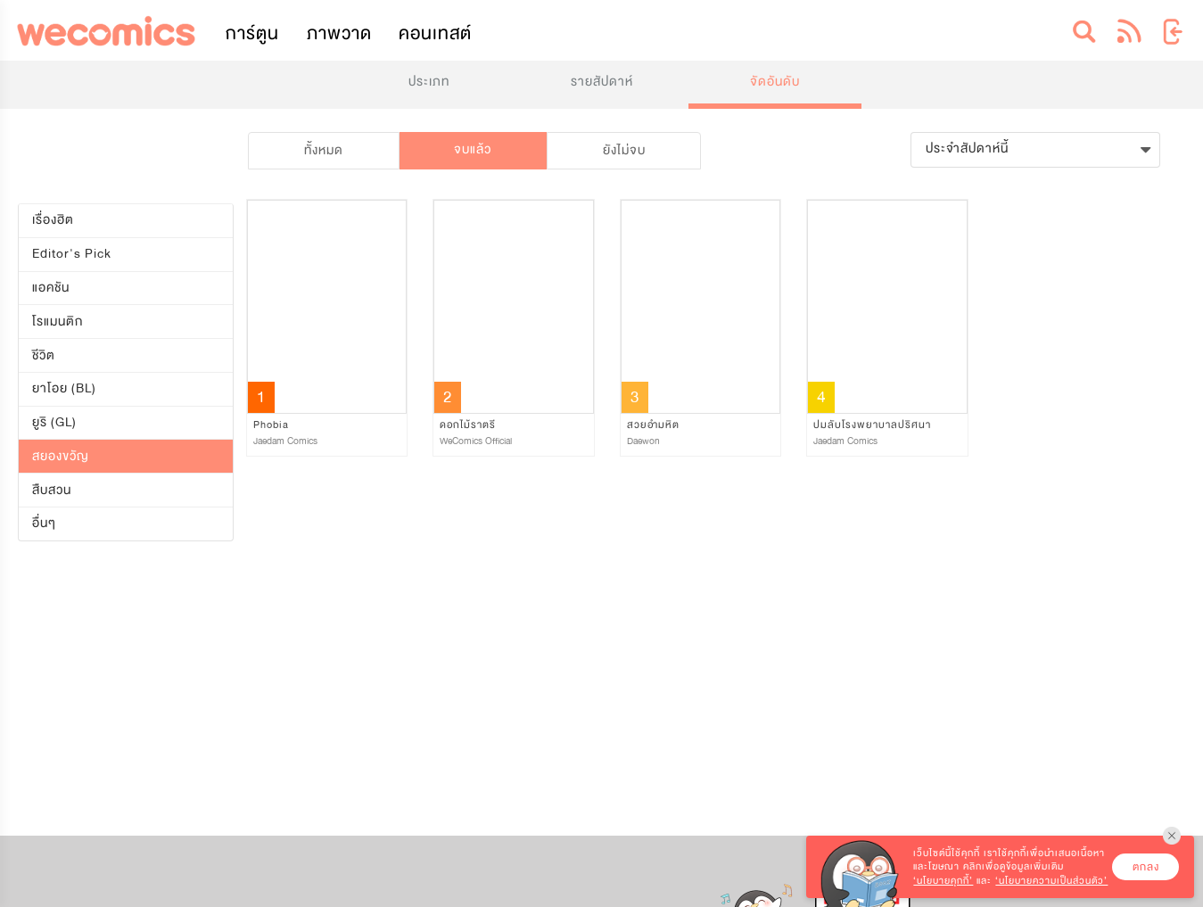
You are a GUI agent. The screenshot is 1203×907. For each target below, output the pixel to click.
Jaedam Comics (285, 441)
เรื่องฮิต (53, 220)
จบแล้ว (472, 149)
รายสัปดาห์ (602, 81)
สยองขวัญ (60, 456)
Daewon (643, 441)
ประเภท (428, 81)
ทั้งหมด (323, 150)
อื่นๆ (44, 523)
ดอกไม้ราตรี (468, 424)
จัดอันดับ (775, 81)
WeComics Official (476, 441)
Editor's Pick (71, 254)
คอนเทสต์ (435, 33)
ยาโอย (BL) (64, 388)
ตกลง (1146, 867)
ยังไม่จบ (624, 150)
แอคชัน (51, 287)
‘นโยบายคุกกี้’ (943, 880)
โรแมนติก (57, 321)
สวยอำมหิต (653, 424)
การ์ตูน (252, 33)
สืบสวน (51, 490)
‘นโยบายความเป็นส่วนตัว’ (1051, 880)
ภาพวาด (339, 33)
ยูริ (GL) (54, 422)
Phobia (271, 424)
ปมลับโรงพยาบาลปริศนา (872, 424)
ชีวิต (43, 354)
